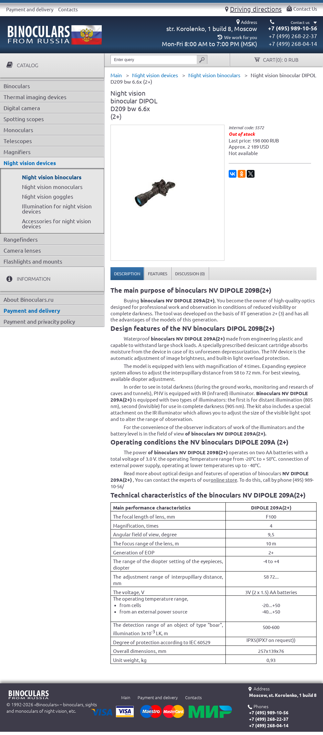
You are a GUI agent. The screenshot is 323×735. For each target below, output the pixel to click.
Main (125, 697)
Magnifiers (17, 152)
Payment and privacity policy (39, 322)
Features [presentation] (157, 273)
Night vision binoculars (51, 177)
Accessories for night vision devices (56, 223)
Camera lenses (22, 250)
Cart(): (280, 60)
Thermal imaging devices (35, 97)
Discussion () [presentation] (190, 273)
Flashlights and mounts (33, 261)
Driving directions (256, 9)
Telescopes (18, 141)
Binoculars (17, 86)
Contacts (68, 9)
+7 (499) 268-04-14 (293, 44)
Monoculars (18, 130)
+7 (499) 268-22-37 (293, 36)
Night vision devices (30, 163)
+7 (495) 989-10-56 (292, 28)
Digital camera (22, 108)
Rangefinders (21, 239)
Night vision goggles (47, 197)
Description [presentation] (127, 273)
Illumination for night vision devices (57, 209)
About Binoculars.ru (29, 300)
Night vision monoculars (52, 187)
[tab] (127, 273)
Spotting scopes (24, 119)
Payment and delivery (29, 9)
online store (224, 480)
